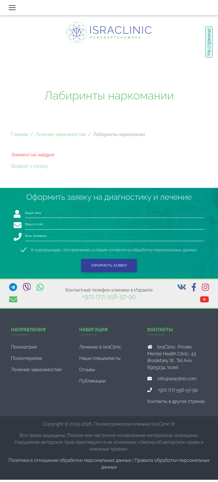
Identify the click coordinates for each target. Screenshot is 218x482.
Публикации (92, 383)
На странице (208, 42)
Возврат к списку (29, 168)
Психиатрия (24, 349)
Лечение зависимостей (60, 136)
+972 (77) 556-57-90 (109, 298)
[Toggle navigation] (12, 8)
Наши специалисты (100, 360)
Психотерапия (26, 360)
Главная (19, 136)
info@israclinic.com (177, 381)
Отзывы (87, 372)
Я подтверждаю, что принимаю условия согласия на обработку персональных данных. (114, 252)
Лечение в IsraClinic (100, 349)
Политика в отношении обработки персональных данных (70, 462)
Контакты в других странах (176, 403)
